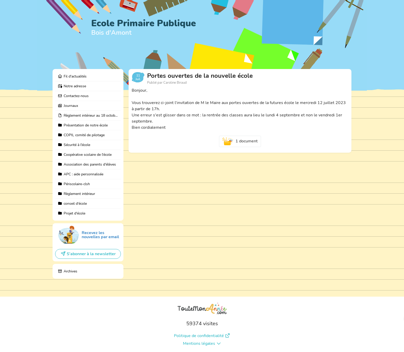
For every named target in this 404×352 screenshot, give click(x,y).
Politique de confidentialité (202, 336)
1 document (240, 141)
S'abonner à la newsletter (88, 254)
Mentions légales (202, 343)
